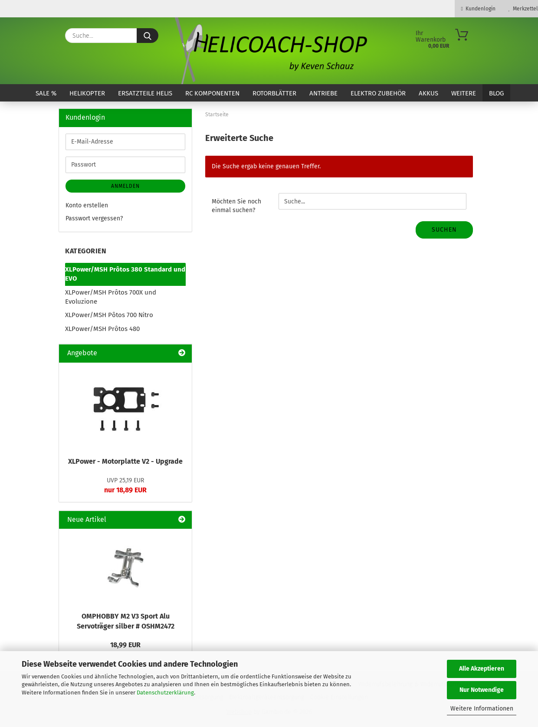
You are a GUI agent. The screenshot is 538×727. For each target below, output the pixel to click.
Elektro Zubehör (378, 93)
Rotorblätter (274, 93)
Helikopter (87, 93)
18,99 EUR (125, 645)
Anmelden (125, 186)
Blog (496, 93)
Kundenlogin (478, 9)
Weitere (463, 93)
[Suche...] (147, 35)
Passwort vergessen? (94, 218)
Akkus (428, 93)
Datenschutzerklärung (165, 692)
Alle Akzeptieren (481, 668)
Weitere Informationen (481, 708)
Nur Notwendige (481, 690)
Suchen (444, 229)
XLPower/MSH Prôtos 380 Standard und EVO (125, 273)
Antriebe (323, 93)
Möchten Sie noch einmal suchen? (236, 206)
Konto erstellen (87, 205)
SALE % (46, 93)
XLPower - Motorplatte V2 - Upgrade (125, 461)
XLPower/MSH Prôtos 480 (102, 329)
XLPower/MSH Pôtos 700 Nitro (109, 315)
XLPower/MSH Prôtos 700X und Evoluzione (110, 296)
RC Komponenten (212, 93)
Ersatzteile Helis (145, 93)
